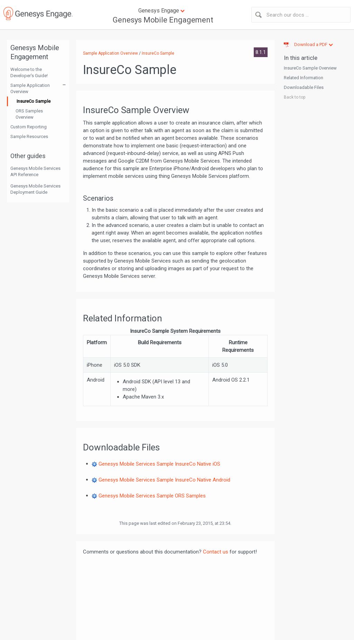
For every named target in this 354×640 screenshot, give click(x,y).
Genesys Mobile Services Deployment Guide (35, 189)
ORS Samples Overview (29, 114)
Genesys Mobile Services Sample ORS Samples (152, 495)
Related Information (303, 77)
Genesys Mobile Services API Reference (35, 171)
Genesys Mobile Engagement (163, 20)
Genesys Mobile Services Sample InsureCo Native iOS (159, 463)
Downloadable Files (304, 87)
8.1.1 (260, 52)
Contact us (215, 552)
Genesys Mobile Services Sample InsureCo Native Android (164, 479)
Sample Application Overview (30, 88)
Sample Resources (29, 136)
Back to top (294, 97)
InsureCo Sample (33, 101)
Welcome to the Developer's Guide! (29, 72)
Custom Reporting (28, 126)
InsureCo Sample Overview (310, 68)
